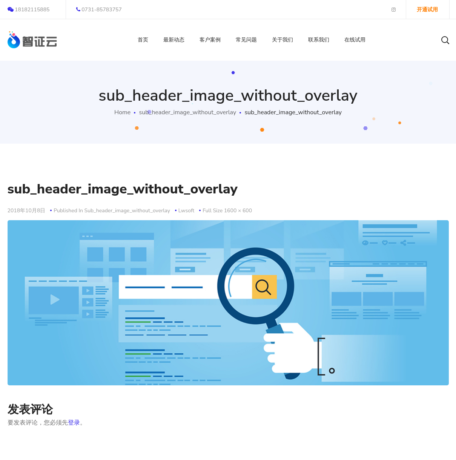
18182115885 (29, 9)
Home (122, 112)
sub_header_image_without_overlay (187, 112)
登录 (74, 423)
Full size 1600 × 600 (227, 210)
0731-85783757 (99, 9)
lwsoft (186, 210)
